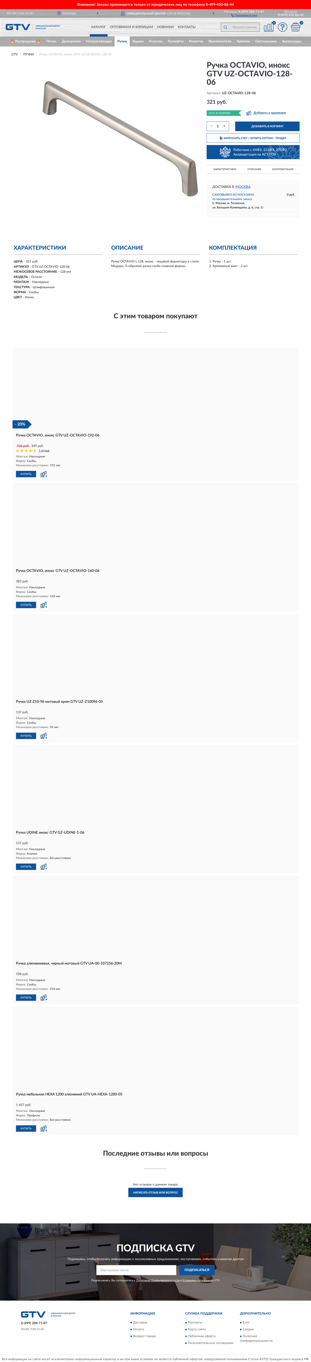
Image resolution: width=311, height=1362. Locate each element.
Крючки (243, 41)
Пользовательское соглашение (211, 1341)
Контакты (187, 27)
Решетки (196, 41)
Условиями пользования (197, 1278)
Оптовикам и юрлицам (131, 27)
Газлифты (176, 41)
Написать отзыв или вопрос (155, 1190)
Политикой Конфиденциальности (157, 1278)
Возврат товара (144, 1334)
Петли (51, 41)
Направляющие (99, 41)
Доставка (140, 1320)
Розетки (155, 41)
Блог (246, 1320)
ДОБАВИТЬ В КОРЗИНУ (267, 126)
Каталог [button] (98, 27)
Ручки (122, 41)
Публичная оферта (202, 1334)
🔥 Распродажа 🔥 (25, 41)
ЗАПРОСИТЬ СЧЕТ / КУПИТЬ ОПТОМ (253, 138)
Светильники (266, 41)
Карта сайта (197, 1327)
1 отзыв (44, 450)
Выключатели (220, 41)
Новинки (165, 27)
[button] (244, 15)
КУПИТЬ (26, 473)
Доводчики (71, 41)
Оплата (138, 1327)
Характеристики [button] (224, 169)
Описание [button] (254, 169)
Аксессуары (291, 41)
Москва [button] (242, 187)
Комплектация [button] (282, 169)
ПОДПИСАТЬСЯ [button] (196, 1268)
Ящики (138, 41)
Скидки (248, 1327)
